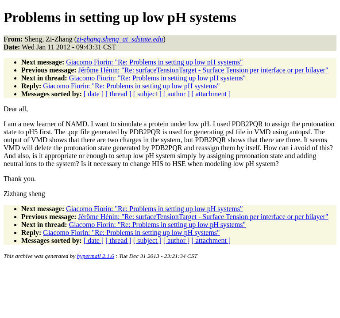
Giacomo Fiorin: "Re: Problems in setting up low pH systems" (154, 62)
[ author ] (176, 94)
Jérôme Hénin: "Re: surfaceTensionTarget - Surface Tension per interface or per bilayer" (203, 70)
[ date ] (94, 94)
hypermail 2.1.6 (95, 256)
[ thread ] (118, 94)
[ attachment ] (211, 94)
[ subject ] (147, 94)
